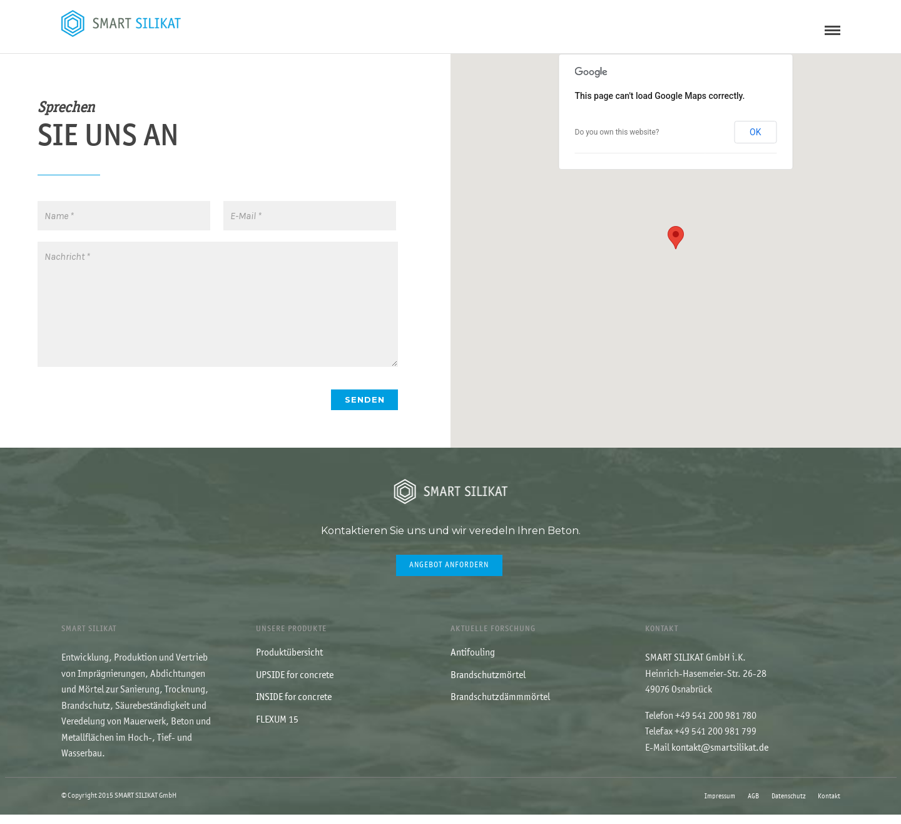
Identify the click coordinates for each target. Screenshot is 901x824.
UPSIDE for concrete (294, 684)
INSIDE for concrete (294, 706)
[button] (676, 246)
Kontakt (829, 805)
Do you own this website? (617, 140)
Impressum (720, 805)
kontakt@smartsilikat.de (719, 757)
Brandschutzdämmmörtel (500, 706)
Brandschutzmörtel (488, 684)
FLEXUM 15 (277, 729)
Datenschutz (788, 805)
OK (755, 141)
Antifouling (472, 662)
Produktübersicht (289, 662)
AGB (753, 805)
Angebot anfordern (449, 574)
